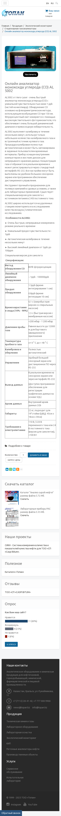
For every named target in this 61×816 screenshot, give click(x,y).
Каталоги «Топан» (14, 572)
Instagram (14, 804)
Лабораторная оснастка (19, 732)
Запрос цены (14, 460)
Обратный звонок (10, 813)
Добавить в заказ (38, 455)
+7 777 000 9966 (42, 701)
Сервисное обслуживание (14, 770)
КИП (9, 743)
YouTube (30, 804)
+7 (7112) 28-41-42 (23, 701)
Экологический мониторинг (38, 26)
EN (47, 3)
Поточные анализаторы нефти (23, 749)
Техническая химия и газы (20, 721)
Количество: (11, 455)
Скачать (24, 499)
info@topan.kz (39, 707)
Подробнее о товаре (18, 446)
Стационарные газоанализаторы (20, 29)
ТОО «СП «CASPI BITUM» (18, 592)
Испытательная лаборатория (15, 779)
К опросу (11, 644)
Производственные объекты (22, 754)
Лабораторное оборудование (22, 727)
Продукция (17, 26)
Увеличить (30, 74)
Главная (5, 26)
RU (52, 3)
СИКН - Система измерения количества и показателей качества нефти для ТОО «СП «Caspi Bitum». (28, 548)
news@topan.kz (18, 707)
